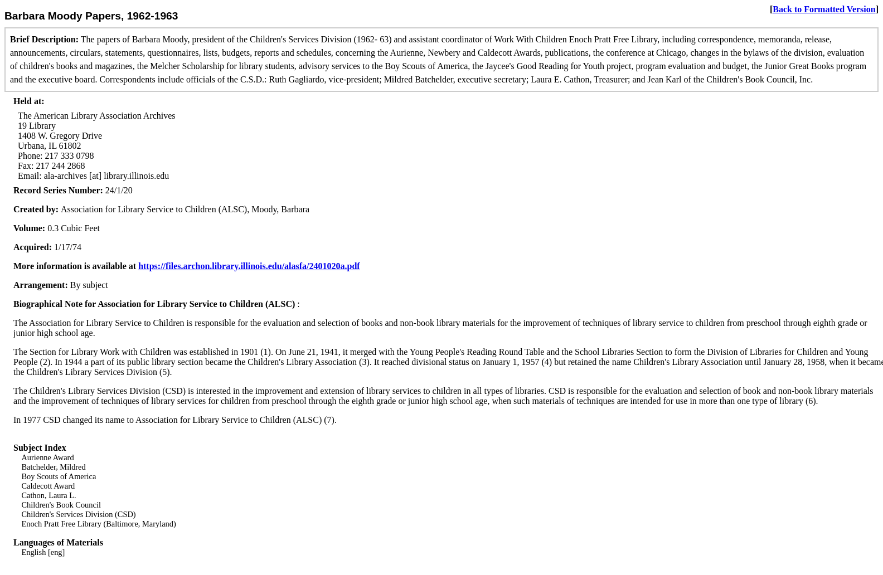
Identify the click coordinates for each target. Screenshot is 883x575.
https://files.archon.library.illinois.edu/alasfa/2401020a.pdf (249, 266)
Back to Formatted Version (824, 9)
